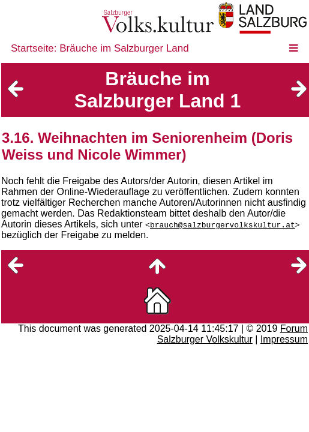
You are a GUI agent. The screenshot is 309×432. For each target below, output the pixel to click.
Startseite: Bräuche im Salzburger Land (100, 48)
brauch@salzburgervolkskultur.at (222, 224)
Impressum (284, 339)
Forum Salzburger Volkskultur (232, 333)
